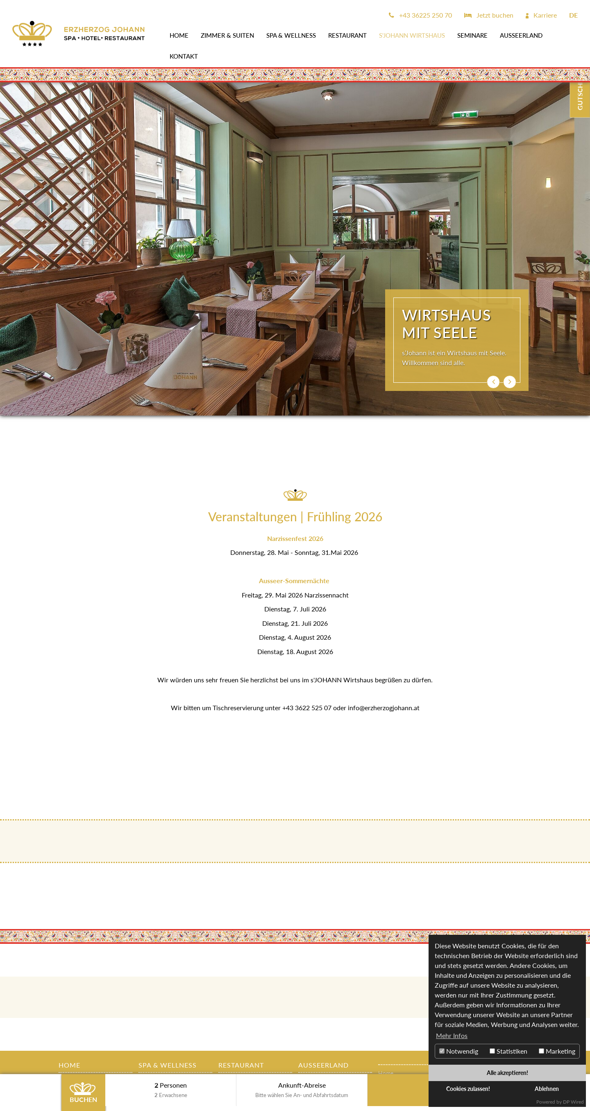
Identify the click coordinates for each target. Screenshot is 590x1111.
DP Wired (573, 1102)
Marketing (557, 1051)
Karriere (541, 15)
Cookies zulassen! (468, 1088)
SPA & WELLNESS (291, 35)
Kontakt (184, 56)
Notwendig (458, 1051)
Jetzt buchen (488, 15)
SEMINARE (472, 35)
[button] (493, 382)
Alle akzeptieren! (507, 1072)
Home (179, 35)
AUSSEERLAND (521, 35)
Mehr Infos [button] (451, 1035)
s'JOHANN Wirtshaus (412, 35)
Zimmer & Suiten (227, 35)
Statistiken (508, 1051)
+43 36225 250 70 (420, 15)
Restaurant (347, 35)
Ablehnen (547, 1088)
